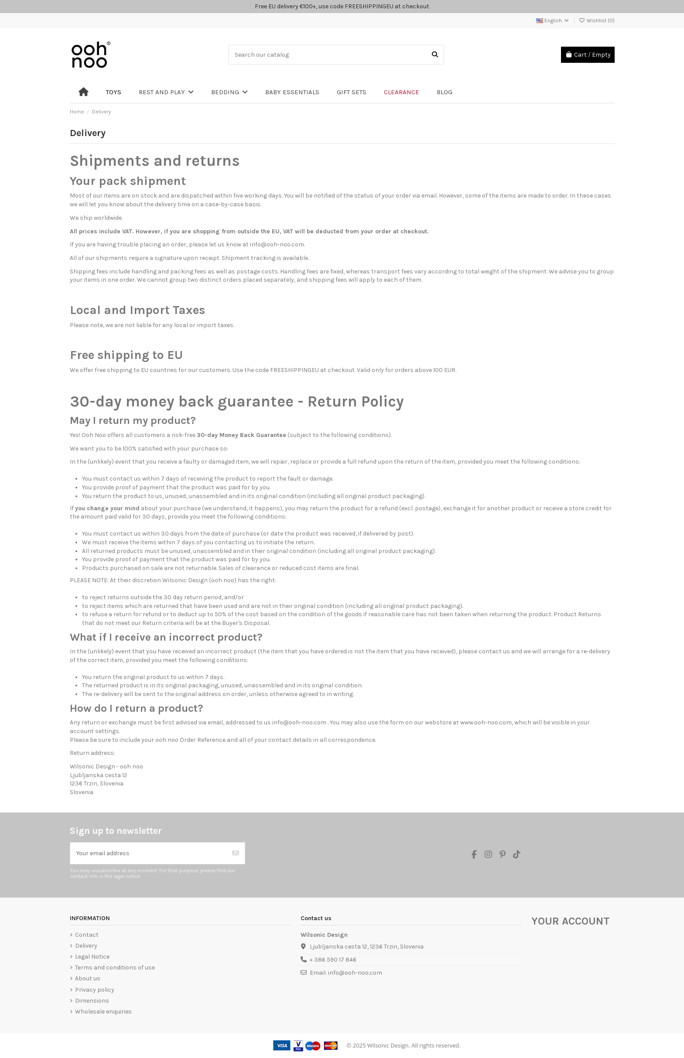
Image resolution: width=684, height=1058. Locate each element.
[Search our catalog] (435, 55)
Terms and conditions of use (115, 967)
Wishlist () (597, 20)
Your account (570, 921)
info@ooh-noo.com (277, 244)
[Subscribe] (235, 853)
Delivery (86, 945)
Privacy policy (94, 989)
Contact (87, 935)
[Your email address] (148, 853)
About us (87, 978)
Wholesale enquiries (103, 1011)
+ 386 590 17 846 (333, 959)
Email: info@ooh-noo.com (346, 972)
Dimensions (92, 1000)
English (553, 20)
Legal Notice (92, 956)
